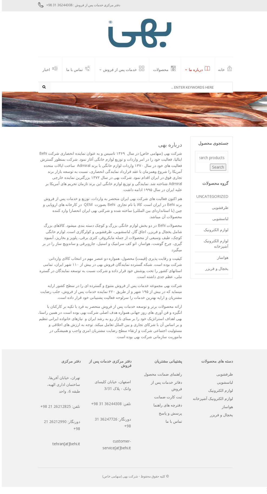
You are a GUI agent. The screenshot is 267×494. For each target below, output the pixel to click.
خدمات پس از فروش (121, 69)
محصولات (162, 69)
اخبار (48, 69)
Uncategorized (210, 197)
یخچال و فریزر (214, 269)
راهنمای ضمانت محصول (161, 375)
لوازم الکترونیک (214, 231)
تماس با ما (76, 69)
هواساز (220, 258)
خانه (223, 69)
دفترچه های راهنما (165, 406)
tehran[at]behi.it (64, 445)
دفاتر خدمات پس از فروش (164, 387)
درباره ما (197, 69)
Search (216, 168)
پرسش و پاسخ (168, 414)
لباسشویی (218, 219)
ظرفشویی (218, 208)
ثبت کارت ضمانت (166, 398)
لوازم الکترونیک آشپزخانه (214, 245)
